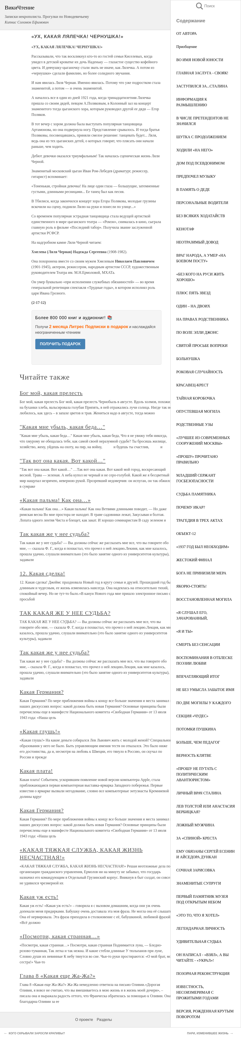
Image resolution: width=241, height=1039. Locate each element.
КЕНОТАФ (185, 229)
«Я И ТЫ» (184, 631)
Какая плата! (36, 771)
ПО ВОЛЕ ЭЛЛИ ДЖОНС (197, 332)
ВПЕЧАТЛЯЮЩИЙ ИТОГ (198, 676)
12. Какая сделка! (42, 573)
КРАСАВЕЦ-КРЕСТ (192, 385)
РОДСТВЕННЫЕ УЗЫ (194, 425)
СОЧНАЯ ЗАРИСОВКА (195, 870)
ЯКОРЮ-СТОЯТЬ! (191, 586)
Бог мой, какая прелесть (51, 393)
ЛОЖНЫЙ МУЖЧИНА (195, 825)
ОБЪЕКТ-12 (186, 534)
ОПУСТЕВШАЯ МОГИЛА (198, 411)
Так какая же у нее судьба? (55, 534)
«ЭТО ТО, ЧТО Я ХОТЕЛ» (197, 915)
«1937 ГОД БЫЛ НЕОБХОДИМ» (202, 547)
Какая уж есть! (39, 897)
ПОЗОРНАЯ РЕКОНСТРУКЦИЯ (202, 974)
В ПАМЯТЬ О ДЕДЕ (193, 190)
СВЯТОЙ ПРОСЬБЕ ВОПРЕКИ (202, 346)
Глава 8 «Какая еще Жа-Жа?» (58, 976)
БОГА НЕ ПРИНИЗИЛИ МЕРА (201, 573)
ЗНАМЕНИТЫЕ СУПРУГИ (198, 883)
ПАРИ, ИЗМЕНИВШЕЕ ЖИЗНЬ (208, 1033)
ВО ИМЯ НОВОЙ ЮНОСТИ (199, 60)
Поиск (205, 6)
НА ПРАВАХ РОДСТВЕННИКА (202, 319)
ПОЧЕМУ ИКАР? (190, 507)
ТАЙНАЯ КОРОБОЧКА (195, 398)
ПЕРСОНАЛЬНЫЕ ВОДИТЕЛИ (202, 203)
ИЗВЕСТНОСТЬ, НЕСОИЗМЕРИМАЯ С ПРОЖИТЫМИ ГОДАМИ (197, 992)
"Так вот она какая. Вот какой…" (63, 461)
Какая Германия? (42, 692)
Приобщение (186, 47)
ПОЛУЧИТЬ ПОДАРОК (60, 344)
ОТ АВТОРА (186, 33)
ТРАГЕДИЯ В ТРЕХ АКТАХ (199, 520)
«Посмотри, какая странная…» (60, 936)
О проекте (84, 1020)
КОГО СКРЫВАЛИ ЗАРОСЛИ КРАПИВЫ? (37, 1033)
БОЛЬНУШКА (188, 359)
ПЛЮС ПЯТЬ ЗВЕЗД (193, 293)
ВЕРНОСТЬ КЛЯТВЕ (193, 755)
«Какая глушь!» (40, 731)
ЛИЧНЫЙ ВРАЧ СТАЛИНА (198, 793)
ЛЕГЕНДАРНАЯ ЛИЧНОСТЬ (200, 928)
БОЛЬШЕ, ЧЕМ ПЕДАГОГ (198, 742)
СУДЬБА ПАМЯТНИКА (196, 494)
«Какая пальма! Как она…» (55, 500)
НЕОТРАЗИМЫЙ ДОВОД (197, 242)
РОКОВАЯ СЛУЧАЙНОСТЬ (199, 372)
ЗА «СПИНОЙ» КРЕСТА (196, 838)
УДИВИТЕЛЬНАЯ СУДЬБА (198, 942)
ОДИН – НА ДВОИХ (193, 306)
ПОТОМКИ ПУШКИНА (196, 729)
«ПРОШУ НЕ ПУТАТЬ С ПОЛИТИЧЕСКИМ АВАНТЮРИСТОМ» (196, 774)
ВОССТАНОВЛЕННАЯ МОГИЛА (204, 599)
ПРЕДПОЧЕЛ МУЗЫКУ (196, 176)
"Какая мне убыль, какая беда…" (62, 427)
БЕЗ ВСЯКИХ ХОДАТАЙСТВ (200, 216)
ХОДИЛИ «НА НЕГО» (194, 150)
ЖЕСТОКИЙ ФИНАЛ (194, 560)
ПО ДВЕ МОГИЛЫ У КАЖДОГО (203, 703)
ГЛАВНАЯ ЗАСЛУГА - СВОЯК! (202, 73)
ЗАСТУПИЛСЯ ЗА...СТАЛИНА (202, 86)
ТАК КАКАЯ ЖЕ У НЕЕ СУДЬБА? (65, 613)
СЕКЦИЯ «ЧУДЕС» (192, 716)
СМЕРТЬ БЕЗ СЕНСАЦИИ (198, 645)
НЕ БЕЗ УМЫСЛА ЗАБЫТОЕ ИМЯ (205, 690)
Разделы (104, 1020)
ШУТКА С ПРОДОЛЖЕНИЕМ (201, 137)
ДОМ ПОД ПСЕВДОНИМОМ (200, 163)
